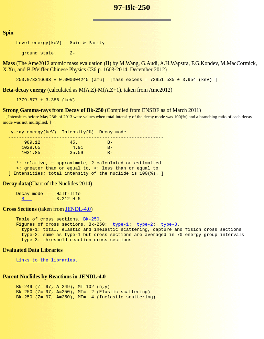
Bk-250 (91, 236)
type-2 (145, 242)
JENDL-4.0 (78, 225)
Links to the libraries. (47, 282)
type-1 (121, 242)
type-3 (169, 242)
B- (27, 215)
